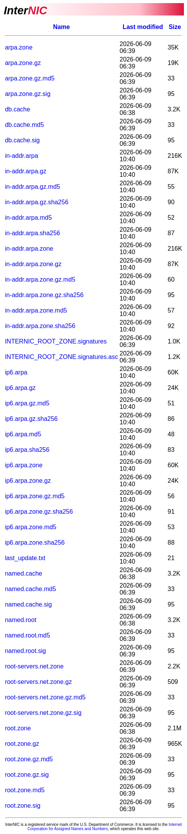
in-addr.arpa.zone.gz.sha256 (44, 295)
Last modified (143, 27)
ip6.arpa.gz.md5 (27, 403)
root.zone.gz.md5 (29, 759)
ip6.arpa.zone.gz (28, 480)
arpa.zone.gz (23, 63)
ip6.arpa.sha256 (27, 449)
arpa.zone (19, 47)
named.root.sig (25, 651)
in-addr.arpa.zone (29, 248)
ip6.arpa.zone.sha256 (35, 542)
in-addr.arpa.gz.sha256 (37, 202)
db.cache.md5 (24, 124)
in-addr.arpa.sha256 (32, 233)
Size (175, 27)
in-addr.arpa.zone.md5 (36, 310)
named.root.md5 (27, 635)
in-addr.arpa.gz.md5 (32, 186)
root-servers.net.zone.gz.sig (43, 712)
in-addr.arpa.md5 (28, 217)
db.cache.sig (22, 140)
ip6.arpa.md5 (23, 434)
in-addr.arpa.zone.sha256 (40, 326)
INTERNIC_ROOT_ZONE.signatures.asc (61, 357)
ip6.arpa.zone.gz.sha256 (39, 511)
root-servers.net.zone (34, 666)
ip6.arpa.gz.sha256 (31, 418)
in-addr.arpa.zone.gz (33, 264)
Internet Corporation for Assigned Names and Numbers (105, 826)
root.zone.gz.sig (27, 774)
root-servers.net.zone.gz (38, 681)
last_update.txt (25, 558)
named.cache (23, 573)
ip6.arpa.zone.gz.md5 (35, 496)
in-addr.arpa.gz (26, 171)
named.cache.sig (28, 604)
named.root (20, 620)
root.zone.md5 (25, 790)
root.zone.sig (23, 805)
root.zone (18, 728)
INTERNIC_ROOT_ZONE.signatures (56, 341)
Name (61, 27)
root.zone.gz (22, 743)
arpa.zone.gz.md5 (30, 78)
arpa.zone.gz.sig (27, 94)
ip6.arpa (16, 372)
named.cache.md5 (30, 589)
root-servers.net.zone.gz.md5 (45, 697)
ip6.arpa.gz (20, 388)
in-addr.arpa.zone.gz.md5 (40, 279)
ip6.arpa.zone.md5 (31, 527)
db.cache (17, 109)
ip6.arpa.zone (24, 465)
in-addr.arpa (21, 155)
